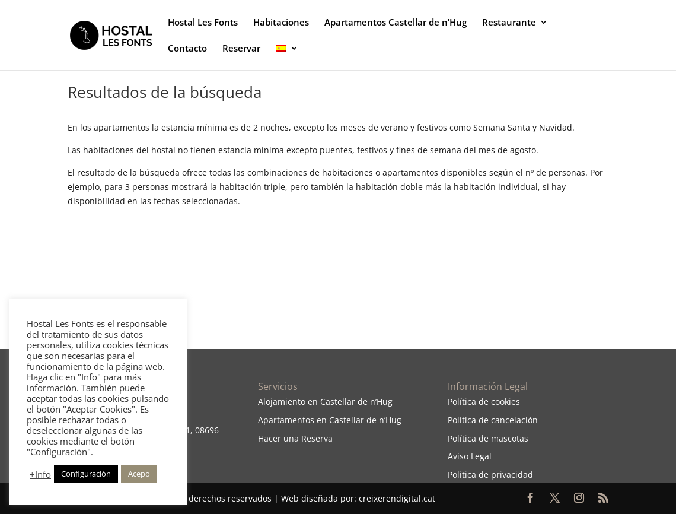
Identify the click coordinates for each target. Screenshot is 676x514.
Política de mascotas (488, 438)
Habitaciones (281, 23)
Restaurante (509, 23)
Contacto (187, 49)
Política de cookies (484, 401)
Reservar (241, 49)
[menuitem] (287, 57)
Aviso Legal (470, 456)
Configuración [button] (86, 473)
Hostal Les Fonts (203, 23)
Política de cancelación (493, 420)
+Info (40, 474)
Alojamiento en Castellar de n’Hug (325, 401)
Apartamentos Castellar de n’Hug (395, 23)
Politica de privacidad (490, 474)
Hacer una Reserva (295, 438)
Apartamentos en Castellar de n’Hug (329, 420)
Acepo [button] (139, 473)
